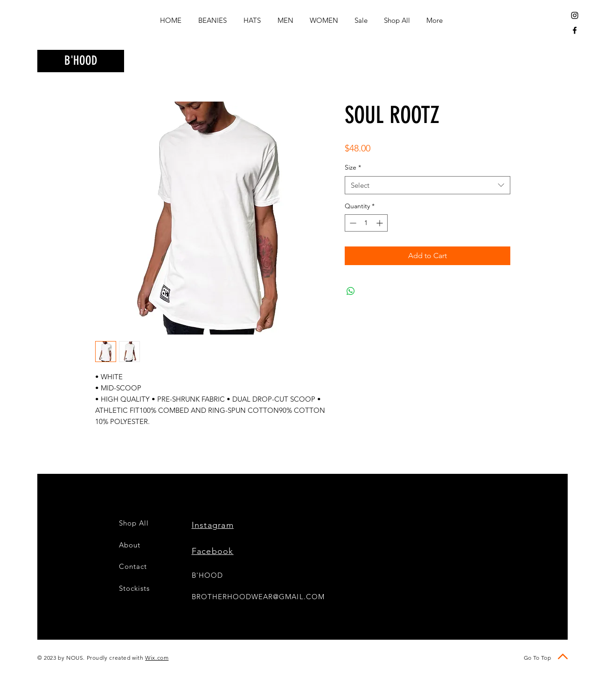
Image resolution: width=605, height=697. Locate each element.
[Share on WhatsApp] (350, 291)
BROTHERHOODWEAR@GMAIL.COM (258, 596)
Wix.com (156, 657)
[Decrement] (352, 223)
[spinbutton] (366, 223)
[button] (507, 59)
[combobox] (427, 185)
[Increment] (380, 223)
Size (353, 167)
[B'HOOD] (80, 61)
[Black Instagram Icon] (574, 15)
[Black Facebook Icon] (574, 30)
